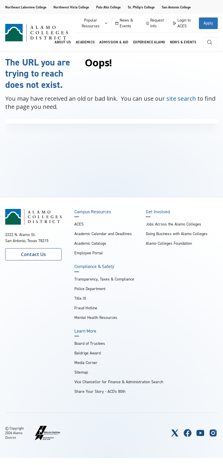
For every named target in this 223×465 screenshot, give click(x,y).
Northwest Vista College (71, 7)
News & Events (124, 23)
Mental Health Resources (95, 317)
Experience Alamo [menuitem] (149, 42)
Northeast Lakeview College (25, 7)
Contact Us (33, 254)
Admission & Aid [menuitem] (113, 42)
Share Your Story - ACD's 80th (99, 391)
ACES (79, 224)
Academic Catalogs (90, 243)
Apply (208, 23)
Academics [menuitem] (85, 42)
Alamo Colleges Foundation (169, 243)
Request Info (155, 23)
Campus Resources (92, 212)
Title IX (80, 298)
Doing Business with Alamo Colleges (177, 234)
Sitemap (81, 372)
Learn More (85, 331)
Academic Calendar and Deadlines (103, 234)
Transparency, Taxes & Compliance (104, 279)
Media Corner (86, 362)
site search (181, 98)
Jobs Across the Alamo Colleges (173, 224)
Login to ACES (181, 23)
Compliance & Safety (94, 266)
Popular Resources (95, 23)
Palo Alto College (108, 7)
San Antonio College (176, 7)
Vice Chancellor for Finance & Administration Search (118, 382)
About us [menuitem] (63, 42)
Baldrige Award (87, 353)
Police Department (89, 289)
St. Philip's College (141, 7)
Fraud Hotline (85, 308)
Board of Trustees (89, 343)
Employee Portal (88, 253)
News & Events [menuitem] (183, 42)
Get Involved (158, 212)
